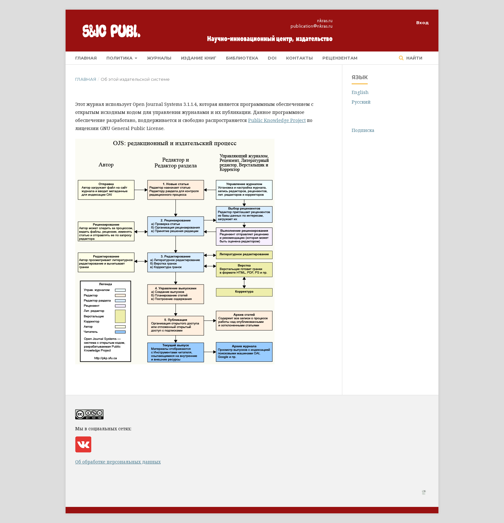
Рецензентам (339, 58)
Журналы (159, 58)
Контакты (299, 58)
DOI (272, 58)
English (360, 92)
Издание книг (198, 58)
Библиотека (242, 58)
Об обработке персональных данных (118, 462)
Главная (86, 58)
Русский (361, 102)
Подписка (363, 130)
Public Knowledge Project (277, 120)
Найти (413, 58)
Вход (422, 22)
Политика (120, 58)
